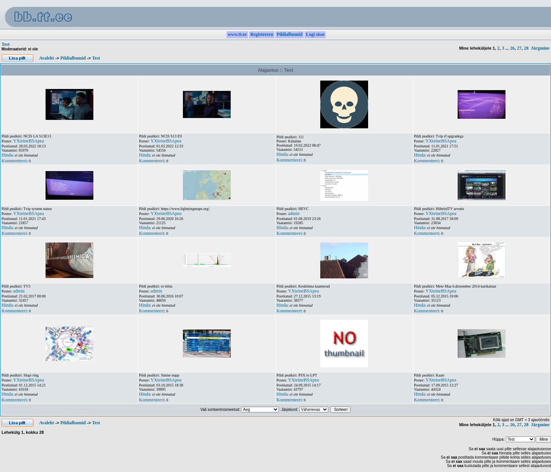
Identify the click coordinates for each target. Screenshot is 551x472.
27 (519, 48)
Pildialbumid (73, 58)
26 (512, 48)
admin (294, 213)
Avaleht (46, 58)
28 (526, 48)
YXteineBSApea (28, 141)
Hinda (7, 155)
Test (6, 44)
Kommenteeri (14, 160)
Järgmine (540, 48)
